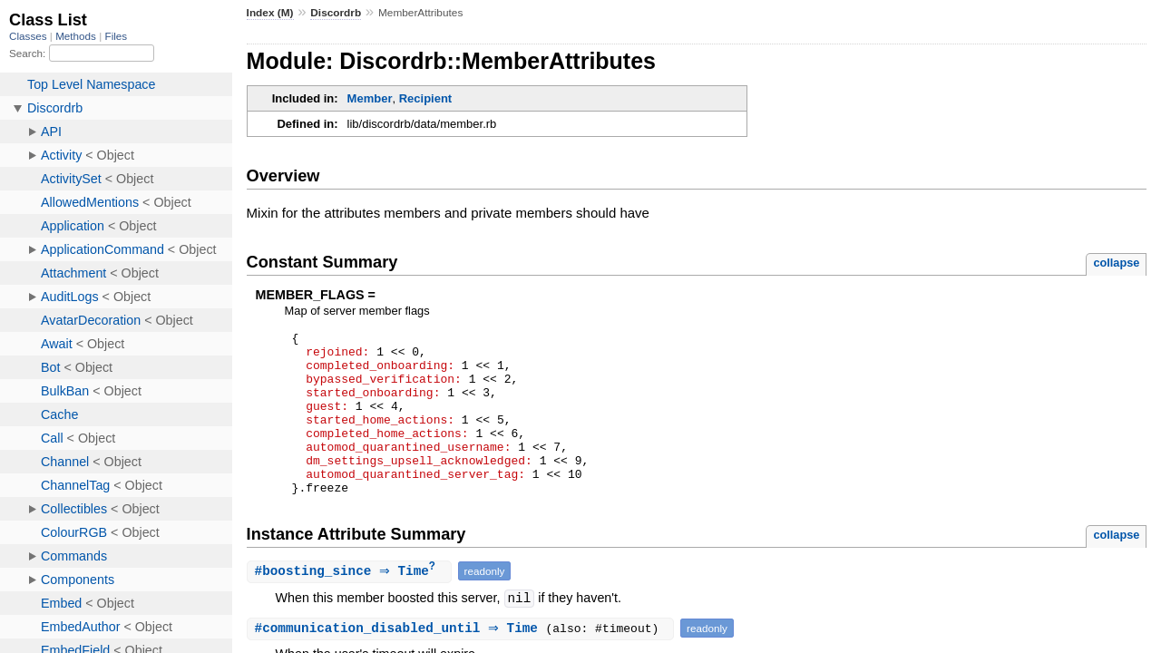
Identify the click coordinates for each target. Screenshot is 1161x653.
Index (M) (270, 12)
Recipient (426, 98)
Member (370, 98)
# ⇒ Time (351, 604)
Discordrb (335, 12)
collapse (1116, 262)
